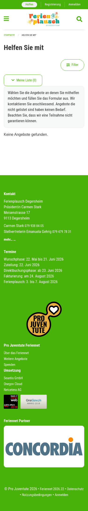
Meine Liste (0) (23, 80)
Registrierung (53, 4)
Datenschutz (75, 489)
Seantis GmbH (13, 378)
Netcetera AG (12, 390)
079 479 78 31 (61, 232)
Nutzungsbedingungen (37, 495)
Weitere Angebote (15, 359)
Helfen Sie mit (29, 35)
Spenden (9, 365)
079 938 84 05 (34, 226)
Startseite (9, 35)
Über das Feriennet (16, 353)
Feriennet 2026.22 (52, 489)
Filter (72, 65)
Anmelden (74, 4)
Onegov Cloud (13, 384)
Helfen (29, 4)
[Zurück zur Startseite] (43, 19)
